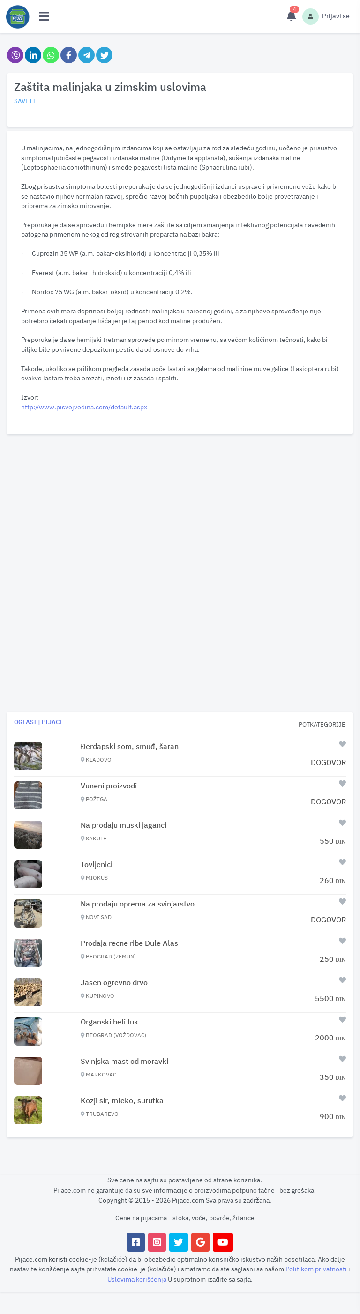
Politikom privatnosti (316, 1268)
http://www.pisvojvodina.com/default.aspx (84, 406)
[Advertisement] (180, 503)
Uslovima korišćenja (137, 1279)
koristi (58, 1259)
